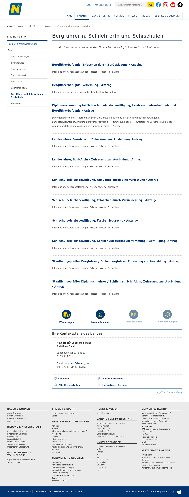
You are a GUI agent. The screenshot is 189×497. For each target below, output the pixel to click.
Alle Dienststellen (69, 385)
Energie (100, 452)
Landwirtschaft (103, 431)
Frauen (55, 428)
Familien (55, 426)
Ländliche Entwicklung (106, 434)
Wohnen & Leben (14, 421)
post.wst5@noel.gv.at (77, 363)
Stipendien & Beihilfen (16, 444)
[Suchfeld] (131, 4)
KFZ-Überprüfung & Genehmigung (156, 429)
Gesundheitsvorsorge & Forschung (66, 470)
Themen (82, 15)
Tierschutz (56, 452)
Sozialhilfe (56, 478)
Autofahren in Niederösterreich (154, 421)
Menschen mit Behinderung (63, 444)
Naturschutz (102, 462)
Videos (146, 15)
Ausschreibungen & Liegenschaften (156, 457)
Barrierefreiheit (19, 491)
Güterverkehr (147, 426)
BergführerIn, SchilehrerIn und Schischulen (27, 96)
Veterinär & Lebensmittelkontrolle (110, 436)
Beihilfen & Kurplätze (60, 480)
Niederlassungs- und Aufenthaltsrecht (67, 447)
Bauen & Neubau (14, 413)
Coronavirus (57, 462)
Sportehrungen (19, 88)
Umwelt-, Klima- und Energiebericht (111, 446)
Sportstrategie (18, 69)
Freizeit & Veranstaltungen (27, 43)
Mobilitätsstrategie (149, 437)
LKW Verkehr (147, 431)
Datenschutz (42, 491)
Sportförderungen (20, 56)
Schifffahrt (146, 442)
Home (69, 15)
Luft (98, 457)
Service (119, 15)
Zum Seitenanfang (169, 392)
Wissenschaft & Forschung (18, 447)
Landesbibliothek (14, 439)
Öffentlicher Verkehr (150, 439)
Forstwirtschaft (103, 426)
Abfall (99, 449)
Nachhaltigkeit (102, 459)
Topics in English (103, 5)
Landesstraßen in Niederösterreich (156, 418)
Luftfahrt (145, 434)
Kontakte (16, 103)
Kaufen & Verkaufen (15, 416)
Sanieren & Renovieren (16, 418)
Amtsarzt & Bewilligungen (62, 465)
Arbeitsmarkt (147, 455)
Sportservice (17, 62)
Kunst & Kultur (103, 413)
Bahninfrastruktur (149, 424)
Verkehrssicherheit (149, 445)
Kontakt (76, 491)
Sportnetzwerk (18, 75)
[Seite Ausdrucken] (179, 492)
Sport (47, 26)
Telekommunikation (15, 462)
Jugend (55, 436)
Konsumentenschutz (60, 442)
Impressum (61, 491)
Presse (132, 15)
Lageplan (63, 378)
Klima (99, 454)
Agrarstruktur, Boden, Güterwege (111, 423)
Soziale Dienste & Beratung (63, 475)
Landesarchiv (12, 436)
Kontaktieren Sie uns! (114, 385)
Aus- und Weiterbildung (17, 431)
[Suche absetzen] (150, 4)
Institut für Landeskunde (17, 442)
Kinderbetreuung (59, 439)
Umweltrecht (102, 465)
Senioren (55, 449)
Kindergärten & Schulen (17, 434)
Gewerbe (145, 460)
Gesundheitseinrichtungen (63, 467)
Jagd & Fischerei (104, 428)
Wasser (100, 470)
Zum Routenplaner (112, 378)
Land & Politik (101, 15)
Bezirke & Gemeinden (167, 15)
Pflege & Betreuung (60, 473)
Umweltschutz (102, 467)
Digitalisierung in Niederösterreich (21, 460)
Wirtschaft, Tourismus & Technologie (157, 468)
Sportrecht (16, 81)
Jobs (89, 5)
